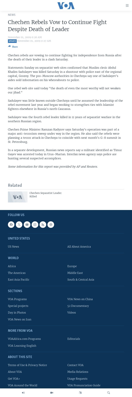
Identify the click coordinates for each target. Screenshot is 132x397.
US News (13, 246)
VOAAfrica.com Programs (24, 339)
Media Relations (77, 372)
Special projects (18, 306)
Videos (71, 312)
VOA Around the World (22, 385)
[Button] (13, 47)
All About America (79, 246)
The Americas (17, 273)
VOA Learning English (22, 345)
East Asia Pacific (18, 279)
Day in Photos (17, 312)
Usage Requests (77, 378)
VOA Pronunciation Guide (83, 385)
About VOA (15, 372)
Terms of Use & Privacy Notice (27, 365)
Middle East (75, 273)
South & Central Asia (80, 279)
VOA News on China (80, 299)
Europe (72, 266)
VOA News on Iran (19, 319)
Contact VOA (75, 365)
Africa (12, 266)
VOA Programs (17, 299)
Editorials (73, 339)
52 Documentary (78, 306)
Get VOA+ (14, 378)
